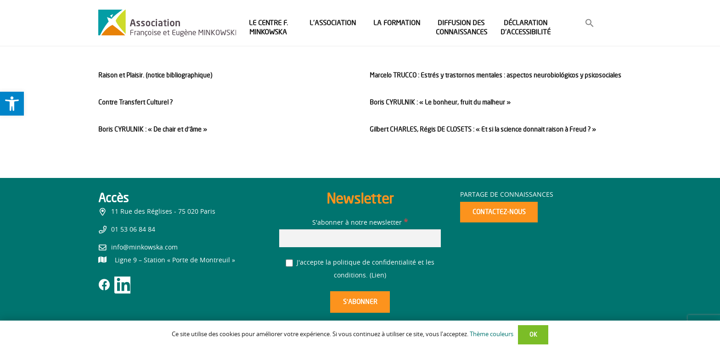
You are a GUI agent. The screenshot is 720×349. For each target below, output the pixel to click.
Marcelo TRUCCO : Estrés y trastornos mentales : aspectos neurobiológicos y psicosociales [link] (495, 75)
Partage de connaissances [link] (506, 195)
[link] (12, 104)
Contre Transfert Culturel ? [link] (135, 102)
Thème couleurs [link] (491, 335)
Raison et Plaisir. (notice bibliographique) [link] (155, 75)
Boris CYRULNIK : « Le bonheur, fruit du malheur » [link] (440, 102)
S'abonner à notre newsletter (360, 223)
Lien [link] (377, 275)
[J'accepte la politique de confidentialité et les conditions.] (289, 263)
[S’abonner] (360, 302)
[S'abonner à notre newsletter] (360, 238)
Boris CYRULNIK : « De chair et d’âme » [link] (152, 129)
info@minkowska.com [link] (144, 247)
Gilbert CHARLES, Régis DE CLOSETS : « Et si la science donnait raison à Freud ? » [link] (483, 129)
